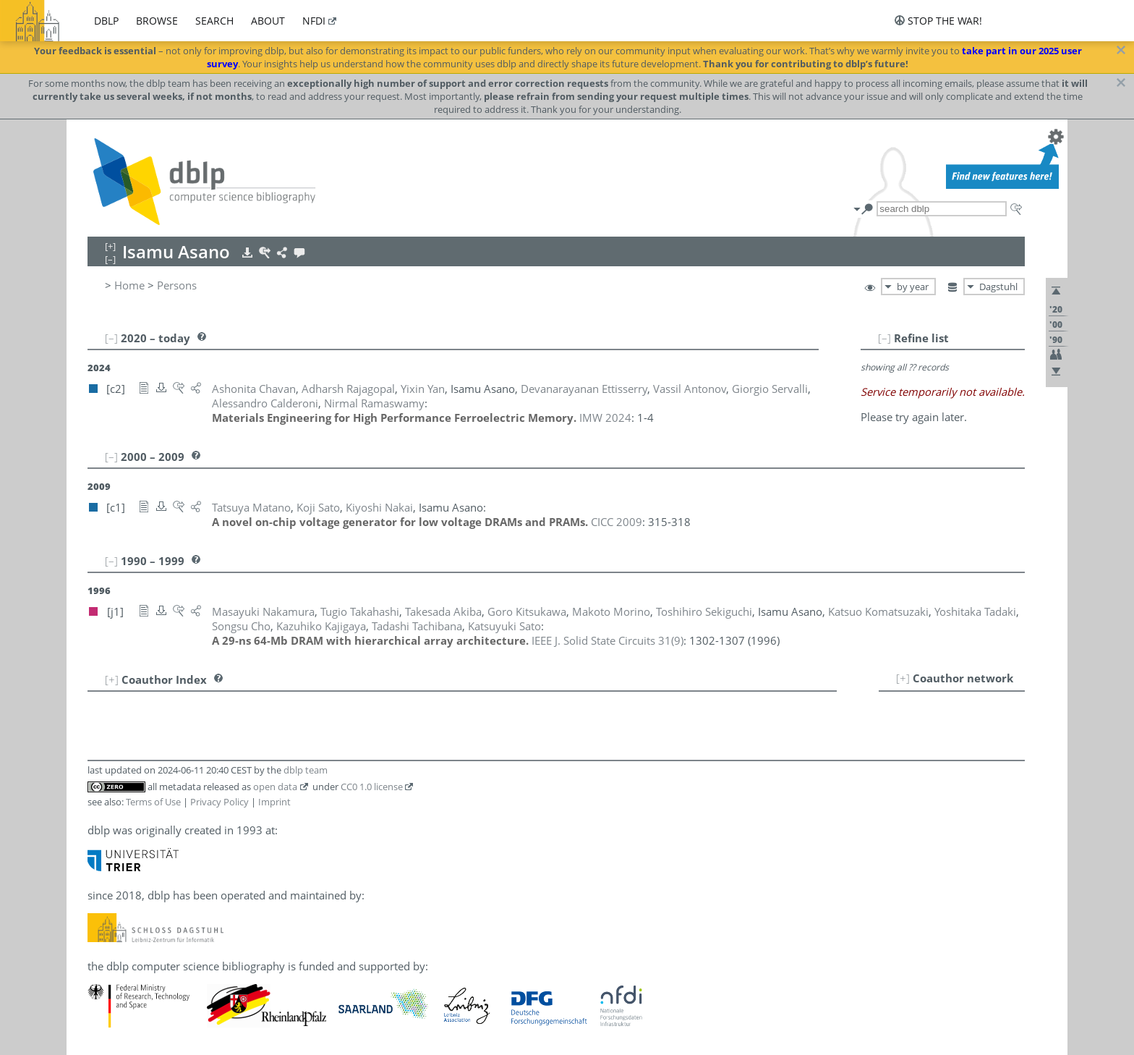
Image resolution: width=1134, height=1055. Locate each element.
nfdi (313, 20)
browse (157, 20)
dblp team (306, 769)
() (607, 640)
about (268, 20)
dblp (106, 20)
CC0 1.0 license (372, 786)
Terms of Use (153, 801)
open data (275, 786)
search (214, 20)
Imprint (274, 801)
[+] (903, 678)
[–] (884, 338)
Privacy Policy (219, 801)
